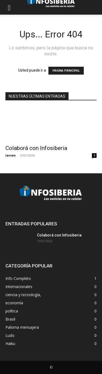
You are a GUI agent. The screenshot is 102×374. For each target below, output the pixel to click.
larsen (10, 155)
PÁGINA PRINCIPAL (66, 70)
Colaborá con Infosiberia (36, 148)
